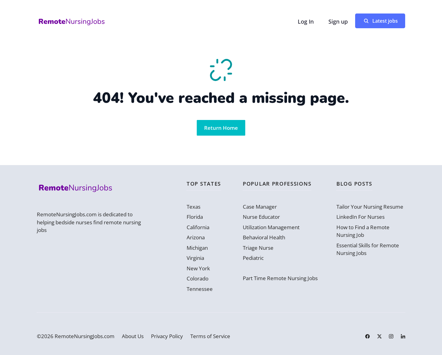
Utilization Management (271, 227)
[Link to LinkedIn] (403, 336)
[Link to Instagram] (391, 336)
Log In (306, 21)
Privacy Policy (167, 336)
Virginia (195, 257)
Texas (193, 206)
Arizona (196, 237)
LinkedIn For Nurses (360, 216)
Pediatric (253, 257)
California (198, 227)
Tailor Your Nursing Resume (369, 206)
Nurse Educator (261, 216)
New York (198, 268)
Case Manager (260, 206)
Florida (195, 216)
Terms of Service (210, 336)
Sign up (338, 21)
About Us (133, 336)
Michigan (197, 247)
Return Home (221, 127)
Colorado (197, 278)
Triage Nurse (258, 247)
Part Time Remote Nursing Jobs (280, 278)
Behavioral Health (264, 237)
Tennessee (200, 288)
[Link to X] (379, 336)
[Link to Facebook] (367, 336)
